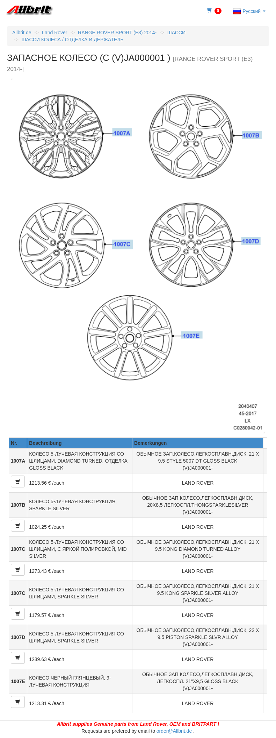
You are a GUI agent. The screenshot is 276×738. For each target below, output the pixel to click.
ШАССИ (176, 32)
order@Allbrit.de (174, 731)
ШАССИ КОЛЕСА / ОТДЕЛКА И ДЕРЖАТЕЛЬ (73, 39)
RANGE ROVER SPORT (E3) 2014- (117, 32)
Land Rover (54, 32)
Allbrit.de (21, 32)
